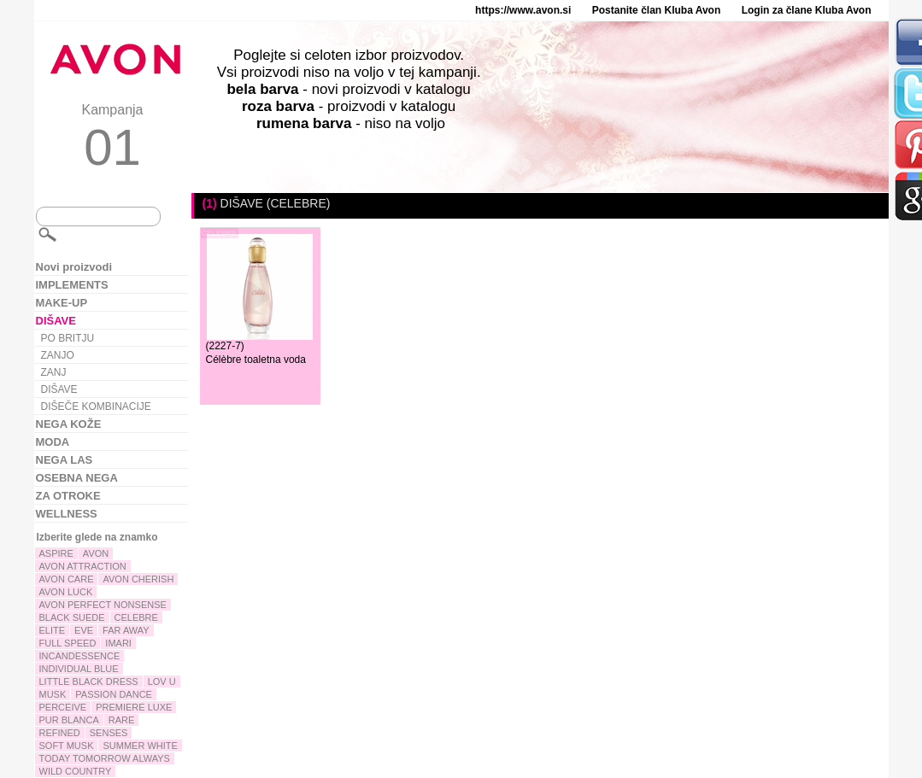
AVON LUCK (66, 592)
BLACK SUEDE (72, 617)
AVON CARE (66, 579)
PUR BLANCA (69, 720)
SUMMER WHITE (140, 745)
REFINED (59, 733)
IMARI (118, 643)
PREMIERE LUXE (134, 707)
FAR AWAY (126, 630)
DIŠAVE (59, 389)
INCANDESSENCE (79, 656)
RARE (122, 720)
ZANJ (54, 372)
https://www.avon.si (523, 10)
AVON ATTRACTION (82, 566)
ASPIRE (56, 553)
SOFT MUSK (66, 745)
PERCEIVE (63, 707)
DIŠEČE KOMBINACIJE (96, 406)
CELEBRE (136, 617)
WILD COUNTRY (75, 771)
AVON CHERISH (138, 579)
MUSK (53, 694)
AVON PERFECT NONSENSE (103, 605)
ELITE (52, 630)
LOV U (162, 681)
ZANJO (57, 355)
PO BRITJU (68, 338)
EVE (83, 630)
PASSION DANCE (113, 694)
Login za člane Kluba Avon (807, 10)
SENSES (109, 733)
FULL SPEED (68, 643)
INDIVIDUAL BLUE (79, 669)
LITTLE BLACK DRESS (88, 681)
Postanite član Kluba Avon (656, 10)
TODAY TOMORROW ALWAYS (104, 758)
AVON (96, 553)
